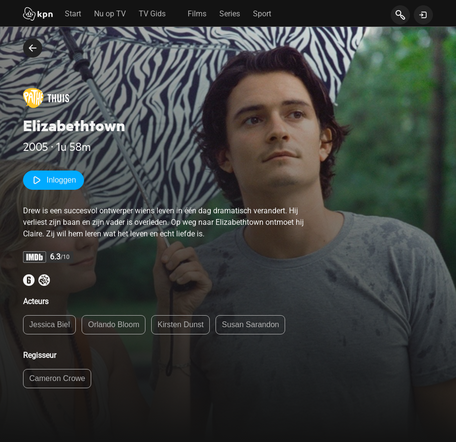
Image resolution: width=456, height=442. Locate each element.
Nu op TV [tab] (110, 13)
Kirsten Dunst (180, 324)
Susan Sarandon (250, 324)
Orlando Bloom (113, 324)
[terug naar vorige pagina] (32, 48)
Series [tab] (229, 13)
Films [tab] (197, 13)
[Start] (38, 15)
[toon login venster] (423, 15)
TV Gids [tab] (152, 13)
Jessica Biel (49, 324)
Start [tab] (73, 13)
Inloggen (53, 180)
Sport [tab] (262, 13)
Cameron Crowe (57, 378)
